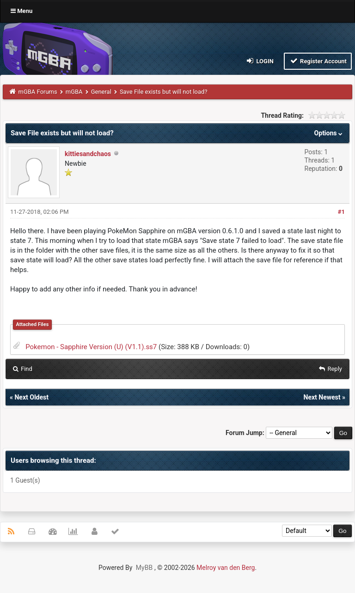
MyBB (144, 567)
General (101, 91)
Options (329, 133)
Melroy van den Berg (225, 567)
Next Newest (322, 397)
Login (259, 61)
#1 (341, 211)
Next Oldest (31, 397)
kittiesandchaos (88, 153)
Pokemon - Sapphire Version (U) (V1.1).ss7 (91, 347)
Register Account (318, 61)
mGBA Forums (37, 91)
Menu (21, 10)
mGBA (74, 91)
